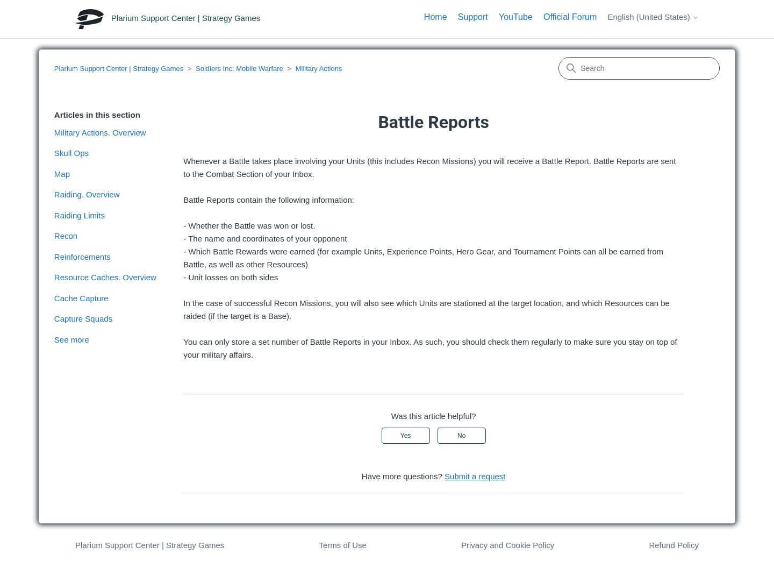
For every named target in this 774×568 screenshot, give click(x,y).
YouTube (516, 17)
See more (71, 339)
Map (62, 174)
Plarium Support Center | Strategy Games (118, 69)
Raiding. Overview (87, 194)
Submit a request (475, 476)
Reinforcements (82, 256)
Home (435, 17)
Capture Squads (83, 318)
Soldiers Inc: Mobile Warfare (239, 69)
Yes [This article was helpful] (405, 435)
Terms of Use (342, 545)
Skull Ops (71, 153)
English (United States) (653, 17)
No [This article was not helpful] (461, 435)
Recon (65, 235)
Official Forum (570, 17)
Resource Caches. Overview (105, 277)
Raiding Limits (79, 215)
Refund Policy (674, 545)
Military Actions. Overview (100, 132)
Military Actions (319, 69)
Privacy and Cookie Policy (507, 545)
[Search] (639, 68)
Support (473, 17)
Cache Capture (81, 298)
